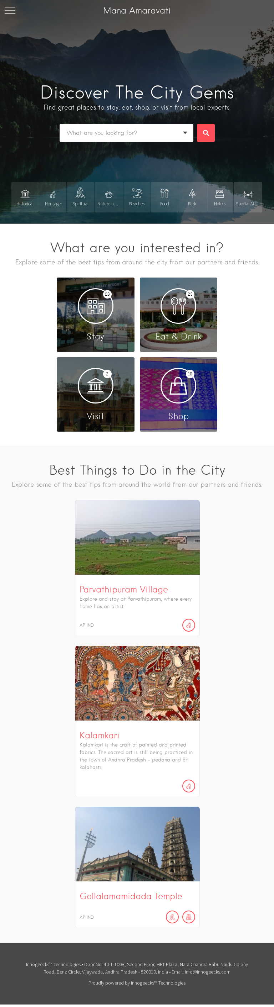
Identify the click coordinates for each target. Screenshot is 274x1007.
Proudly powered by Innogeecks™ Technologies (137, 982)
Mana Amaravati (137, 10)
